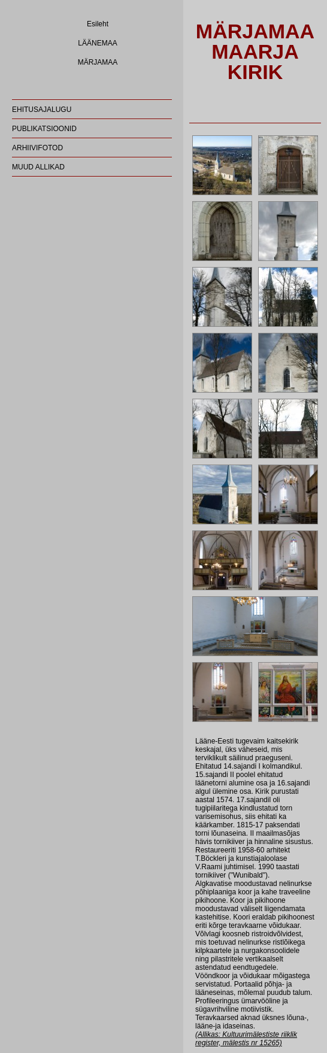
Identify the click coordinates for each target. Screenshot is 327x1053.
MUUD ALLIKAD (38, 167)
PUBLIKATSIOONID (44, 129)
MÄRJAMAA (98, 62)
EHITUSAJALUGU (41, 109)
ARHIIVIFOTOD (37, 148)
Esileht (97, 24)
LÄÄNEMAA (97, 43)
